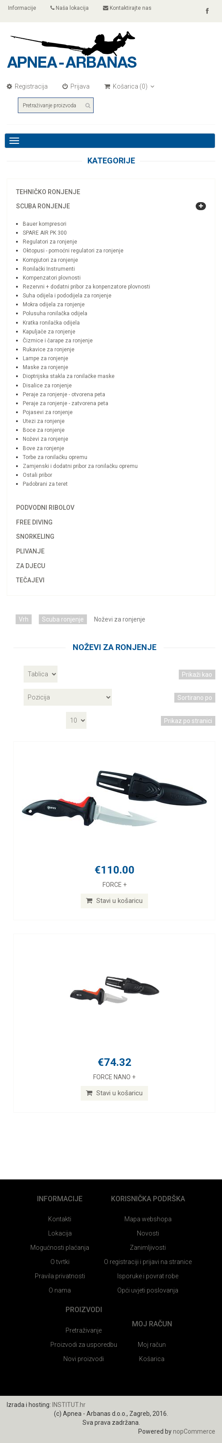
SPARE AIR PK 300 (45, 233)
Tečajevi (30, 580)
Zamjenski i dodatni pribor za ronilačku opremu (80, 466)
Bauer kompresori (44, 224)
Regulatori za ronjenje (50, 242)
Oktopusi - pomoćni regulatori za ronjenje (73, 251)
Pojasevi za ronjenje (48, 412)
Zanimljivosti (148, 1247)
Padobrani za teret (45, 484)
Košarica (151, 1358)
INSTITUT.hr (69, 1404)
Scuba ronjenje (43, 206)
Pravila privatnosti (60, 1276)
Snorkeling (35, 536)
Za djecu (30, 565)
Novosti (148, 1233)
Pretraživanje (84, 1330)
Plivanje (30, 551)
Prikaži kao (197, 674)
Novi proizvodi (83, 1358)
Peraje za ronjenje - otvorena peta (64, 394)
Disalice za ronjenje (47, 385)
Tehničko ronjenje (48, 191)
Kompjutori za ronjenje (50, 260)
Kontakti (59, 1219)
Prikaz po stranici (188, 720)
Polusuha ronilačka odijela (55, 313)
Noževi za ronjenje (45, 439)
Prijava (76, 86)
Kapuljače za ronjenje (49, 332)
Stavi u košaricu (114, 901)
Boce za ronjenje (44, 430)
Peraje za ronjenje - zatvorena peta (65, 403)
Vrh (24, 619)
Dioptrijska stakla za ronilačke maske (69, 376)
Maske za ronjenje (45, 367)
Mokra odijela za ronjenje (54, 304)
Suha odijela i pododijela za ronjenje (67, 296)
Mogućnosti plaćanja (59, 1247)
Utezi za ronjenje (44, 421)
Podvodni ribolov (45, 507)
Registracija (27, 86)
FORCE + (115, 884)
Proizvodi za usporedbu (83, 1344)
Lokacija (60, 1233)
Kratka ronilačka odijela (51, 323)
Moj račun (152, 1344)
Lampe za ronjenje (45, 358)
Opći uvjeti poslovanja (147, 1290)
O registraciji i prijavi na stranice (148, 1261)
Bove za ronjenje (43, 448)
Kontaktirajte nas (127, 8)
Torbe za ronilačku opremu (55, 457)
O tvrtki (60, 1261)
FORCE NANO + (114, 1077)
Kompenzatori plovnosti (52, 278)
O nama (60, 1290)
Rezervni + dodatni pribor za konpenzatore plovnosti (86, 287)
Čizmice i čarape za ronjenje (58, 340)
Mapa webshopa (148, 1219)
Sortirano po (194, 697)
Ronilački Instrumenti (49, 269)
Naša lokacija (69, 8)
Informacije (21, 8)
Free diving (34, 522)
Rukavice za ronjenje (48, 349)
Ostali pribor (37, 475)
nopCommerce (194, 1431)
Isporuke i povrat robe (147, 1276)
